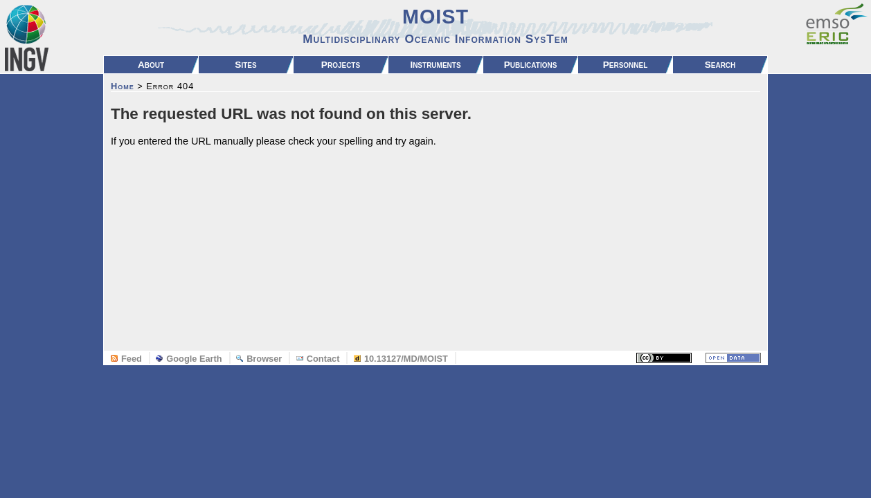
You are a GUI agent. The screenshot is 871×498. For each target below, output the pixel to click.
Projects (340, 64)
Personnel (625, 64)
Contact (318, 358)
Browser (259, 358)
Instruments (435, 64)
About (151, 64)
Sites (245, 64)
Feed (126, 358)
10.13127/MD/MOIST (401, 358)
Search (720, 64)
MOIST (435, 26)
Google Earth (189, 358)
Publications (530, 64)
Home (122, 86)
